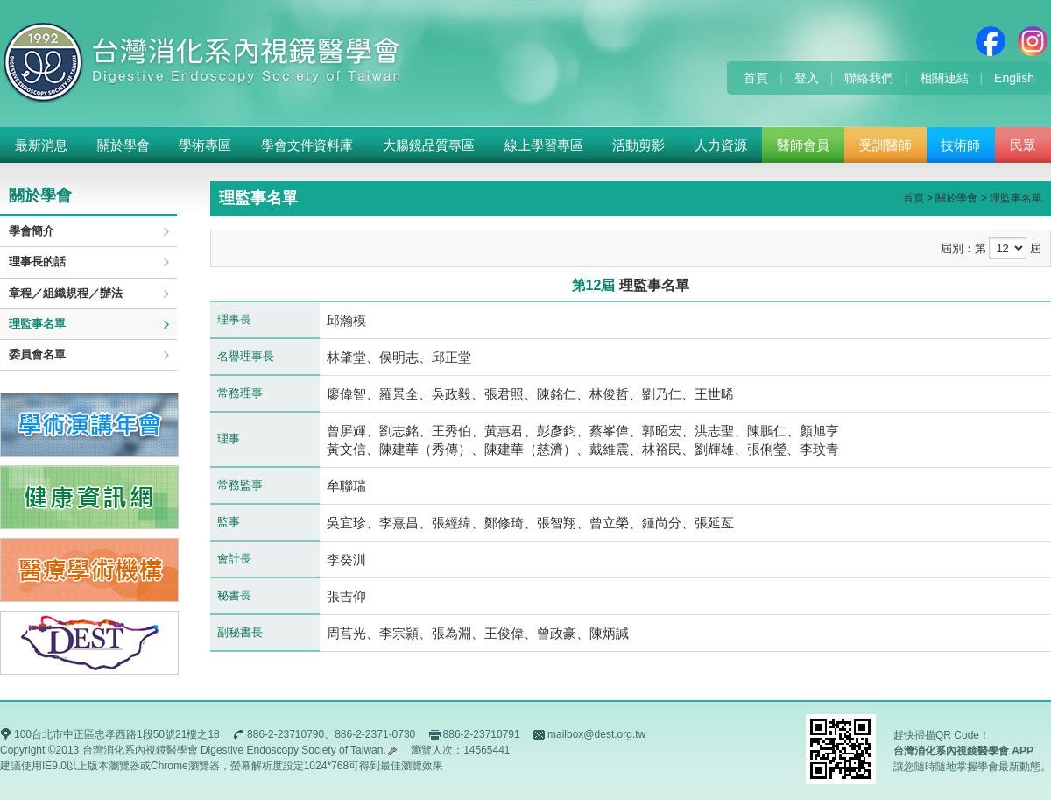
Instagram (1032, 41)
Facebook (990, 41)
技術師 (960, 145)
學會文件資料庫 (307, 145)
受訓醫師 (885, 145)
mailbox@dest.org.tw (596, 734)
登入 (806, 78)
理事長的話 (37, 261)
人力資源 (721, 145)
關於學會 (123, 145)
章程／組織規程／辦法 (66, 293)
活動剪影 (638, 145)
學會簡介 (31, 230)
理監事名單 (37, 323)
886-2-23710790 (285, 734)
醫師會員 (803, 145)
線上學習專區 (543, 145)
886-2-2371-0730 (375, 734)
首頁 (756, 78)
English (1014, 78)
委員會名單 (37, 354)
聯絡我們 (868, 78)
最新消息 (41, 145)
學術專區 (205, 145)
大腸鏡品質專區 (429, 145)
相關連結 (944, 78)
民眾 (1023, 145)
